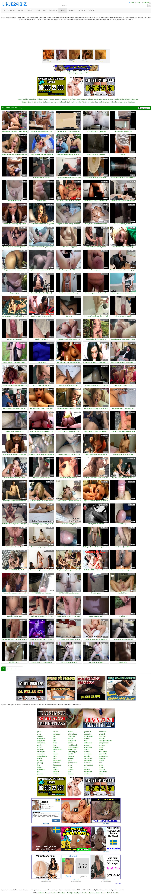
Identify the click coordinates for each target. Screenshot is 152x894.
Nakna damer (115, 102)
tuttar (85, 740)
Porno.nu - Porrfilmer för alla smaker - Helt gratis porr (76, 72)
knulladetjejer (72, 752)
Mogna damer (123, 102)
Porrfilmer (95, 102)
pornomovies (88, 765)
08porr (70, 767)
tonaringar (71, 736)
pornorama (87, 763)
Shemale (146, 2)
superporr (87, 745)
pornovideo (88, 760)
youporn (55, 754)
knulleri (55, 732)
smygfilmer (41, 740)
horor (54, 738)
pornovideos (88, 758)
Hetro (132, 2)
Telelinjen (25, 99)
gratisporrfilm (72, 763)
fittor (54, 740)
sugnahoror (41, 738)
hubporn (87, 769)
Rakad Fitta (81, 102)
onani (39, 734)
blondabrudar (88, 736)
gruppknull (87, 732)
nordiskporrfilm (73, 745)
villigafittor (56, 747)
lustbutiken (103, 771)
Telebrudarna (32, 99)
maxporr (102, 769)
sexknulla (87, 752)
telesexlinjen (72, 734)
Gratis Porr (74, 102)
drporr (70, 765)
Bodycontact (134, 99)
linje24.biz (41, 893)
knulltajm (71, 758)
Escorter (56, 102)
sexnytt (70, 738)
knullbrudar (56, 734)
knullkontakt (72, 749)
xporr (54, 758)
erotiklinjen (87, 734)
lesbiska (71, 756)
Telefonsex (40, 99)
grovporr (102, 745)
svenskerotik (57, 760)
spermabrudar (42, 756)
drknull (55, 743)
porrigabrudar (103, 743)
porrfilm (39, 745)
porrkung (40, 760)
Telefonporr (73, 99)
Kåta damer (131, 102)
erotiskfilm (102, 732)
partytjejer (40, 749)
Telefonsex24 (65, 99)
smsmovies (88, 747)
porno (39, 732)
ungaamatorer (57, 749)
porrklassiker (103, 756)
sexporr (86, 749)
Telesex (46, 99)
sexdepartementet (105, 740)
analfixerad (72, 740)
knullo (101, 749)
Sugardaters (106, 102)
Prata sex (51, 99)
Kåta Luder (24, 102)
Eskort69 (30, 102)
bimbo (55, 767)
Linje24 (20, 99)
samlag (39, 758)
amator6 (102, 734)
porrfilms (87, 774)
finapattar (102, 758)
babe (101, 747)
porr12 (101, 760)
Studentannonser (48, 102)
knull (54, 736)
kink (85, 767)
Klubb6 (122, 99)
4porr (54, 745)
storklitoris (56, 763)
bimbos (39, 767)
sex (100, 763)
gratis (101, 765)
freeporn (56, 769)
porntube (87, 756)
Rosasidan (117, 99)
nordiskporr (41, 752)
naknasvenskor (73, 747)
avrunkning (41, 769)
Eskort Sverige (92, 99)
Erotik (68, 102)
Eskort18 (127, 99)
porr (54, 752)
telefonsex (102, 736)
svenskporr (103, 752)
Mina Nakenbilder (82, 99)
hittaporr (87, 738)
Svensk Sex (88, 102)
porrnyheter (103, 754)
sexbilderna (41, 743)
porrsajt (70, 769)
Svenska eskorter (102, 99)
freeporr (71, 774)
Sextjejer (110, 99)
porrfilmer (56, 771)
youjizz (55, 756)
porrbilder (56, 774)
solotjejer (102, 738)
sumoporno (41, 754)
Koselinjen (58, 99)
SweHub (40, 736)
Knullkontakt (62, 102)
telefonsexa (88, 743)
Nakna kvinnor (38, 102)
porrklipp (40, 763)
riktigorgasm (57, 765)
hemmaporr (88, 771)
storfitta (70, 732)
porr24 (70, 754)
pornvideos (87, 754)
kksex (70, 760)
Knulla (100, 102)
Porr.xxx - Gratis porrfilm (76, 74)
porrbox (70, 743)
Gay (138, 2)
